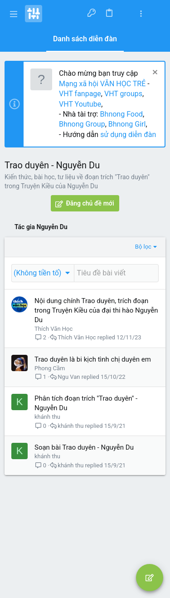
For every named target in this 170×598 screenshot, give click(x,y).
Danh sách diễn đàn (85, 38)
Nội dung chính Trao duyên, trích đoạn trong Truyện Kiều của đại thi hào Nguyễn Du (96, 310)
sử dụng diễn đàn (127, 134)
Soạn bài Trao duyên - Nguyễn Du (84, 447)
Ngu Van (69, 377)
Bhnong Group (82, 124)
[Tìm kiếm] (157, 13)
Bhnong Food (121, 114)
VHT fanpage (80, 93)
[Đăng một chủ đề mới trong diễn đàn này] (116, 273)
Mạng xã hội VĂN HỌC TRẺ (102, 83)
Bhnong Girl (127, 124)
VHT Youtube (80, 104)
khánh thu (47, 416)
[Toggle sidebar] (141, 14)
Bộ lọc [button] (143, 246)
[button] (14, 13)
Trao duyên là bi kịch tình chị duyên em (92, 359)
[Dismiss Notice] (154, 73)
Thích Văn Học (53, 328)
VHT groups (123, 93)
